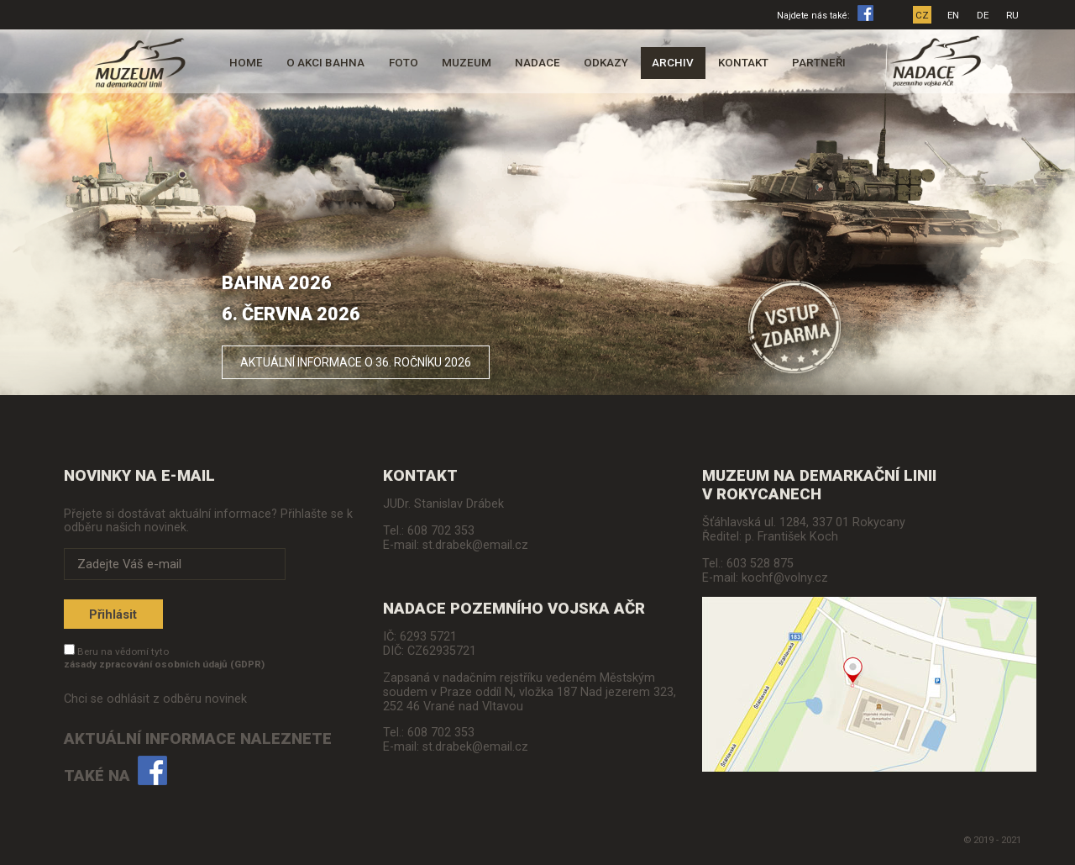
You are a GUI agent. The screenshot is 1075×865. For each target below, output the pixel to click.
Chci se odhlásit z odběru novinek (155, 699)
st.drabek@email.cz (475, 545)
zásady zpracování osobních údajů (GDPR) (164, 664)
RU (1012, 15)
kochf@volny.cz (785, 578)
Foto (403, 62)
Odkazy (606, 62)
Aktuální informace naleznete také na (198, 757)
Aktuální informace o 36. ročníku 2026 (355, 362)
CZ (922, 15)
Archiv (673, 62)
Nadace (537, 62)
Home (246, 62)
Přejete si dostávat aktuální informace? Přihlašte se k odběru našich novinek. (208, 520)
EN (953, 15)
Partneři (819, 62)
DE (982, 15)
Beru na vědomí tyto (164, 658)
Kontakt (743, 62)
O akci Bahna (325, 62)
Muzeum (466, 62)
